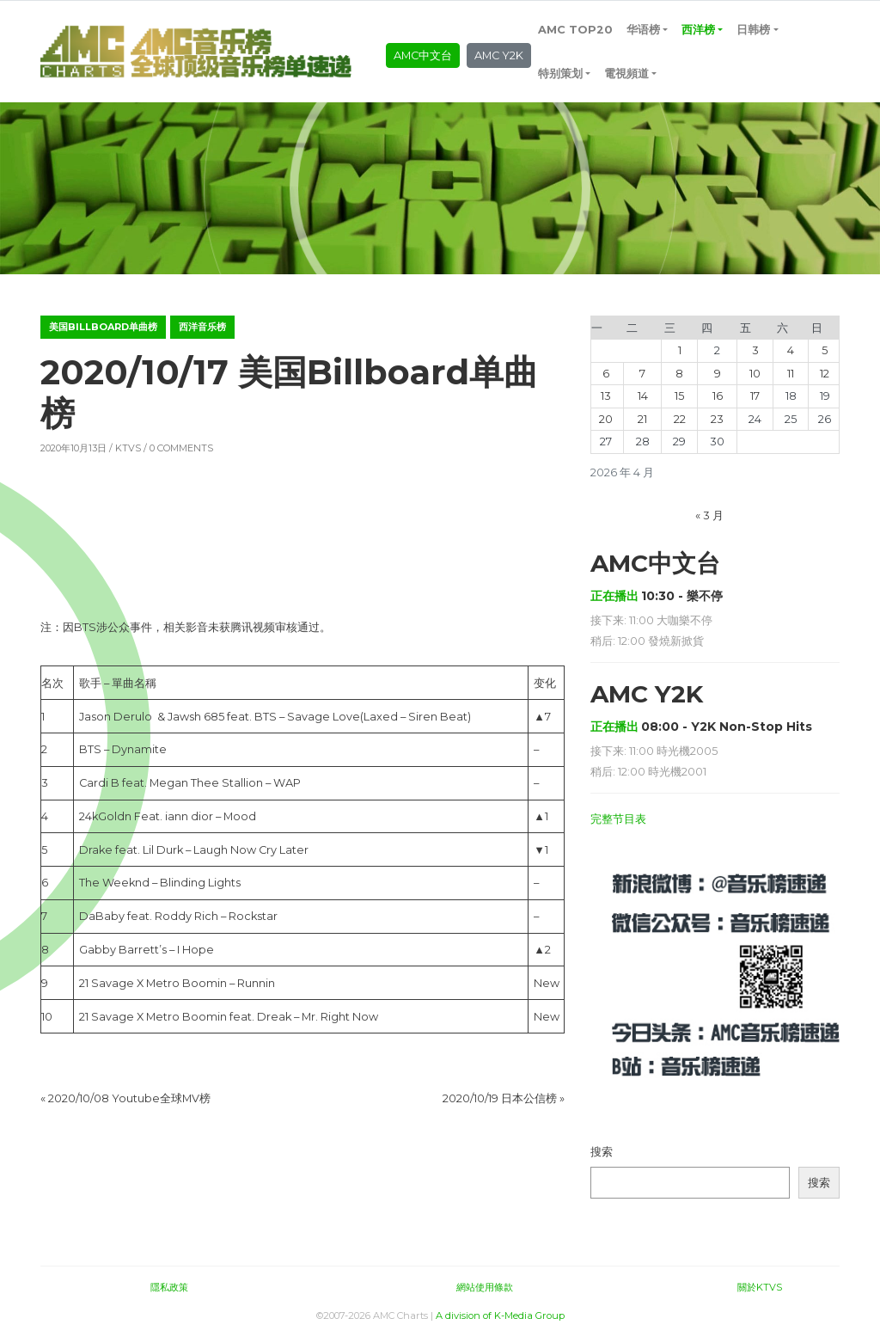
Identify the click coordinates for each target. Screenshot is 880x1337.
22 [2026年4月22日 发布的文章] (680, 419)
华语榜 (643, 29)
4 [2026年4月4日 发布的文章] (790, 350)
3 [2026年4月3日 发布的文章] (755, 350)
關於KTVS (759, 1287)
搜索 (601, 1151)
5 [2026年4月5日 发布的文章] (825, 350)
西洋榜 (698, 29)
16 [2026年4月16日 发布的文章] (717, 395)
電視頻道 (626, 73)
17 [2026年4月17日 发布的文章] (755, 395)
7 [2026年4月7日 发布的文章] (642, 373)
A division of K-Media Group (500, 1315)
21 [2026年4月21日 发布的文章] (642, 419)
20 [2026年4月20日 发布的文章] (606, 419)
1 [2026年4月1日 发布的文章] (679, 350)
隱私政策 (169, 1287)
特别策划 (560, 73)
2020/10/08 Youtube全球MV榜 (129, 1098)
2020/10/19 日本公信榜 (500, 1098)
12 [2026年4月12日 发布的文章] (824, 373)
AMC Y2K (498, 55)
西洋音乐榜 (202, 327)
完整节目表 (618, 819)
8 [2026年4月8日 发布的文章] (679, 373)
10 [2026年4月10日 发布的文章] (755, 373)
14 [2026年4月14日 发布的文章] (643, 395)
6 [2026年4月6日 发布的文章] (605, 373)
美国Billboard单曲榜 (103, 327)
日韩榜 (753, 29)
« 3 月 (709, 515)
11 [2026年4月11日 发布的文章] (790, 373)
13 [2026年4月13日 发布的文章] (606, 395)
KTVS (128, 448)
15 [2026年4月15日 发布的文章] (679, 395)
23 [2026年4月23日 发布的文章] (717, 419)
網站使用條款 (484, 1287)
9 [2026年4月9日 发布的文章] (717, 373)
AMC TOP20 (575, 29)
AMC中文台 (423, 55)
